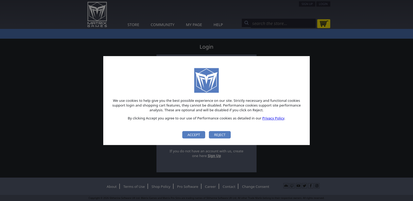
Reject (219, 134)
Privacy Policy (273, 118)
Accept (194, 134)
